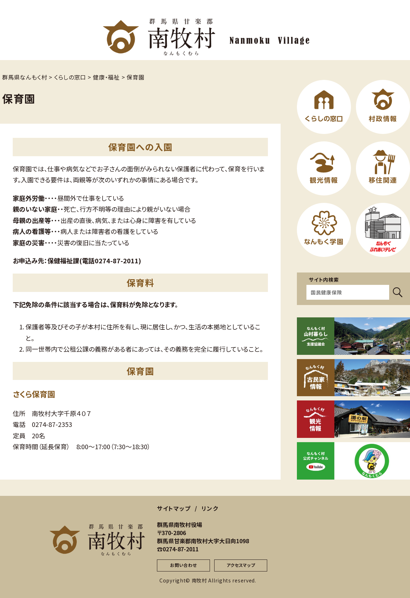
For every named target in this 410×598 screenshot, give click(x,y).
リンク (209, 508)
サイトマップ (174, 508)
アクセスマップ (241, 565)
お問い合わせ (183, 565)
